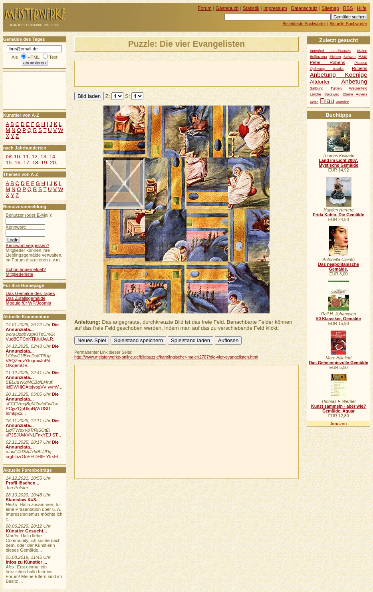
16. (18, 162)
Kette (314, 102)
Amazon (338, 423)
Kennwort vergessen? (27, 245)
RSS (348, 8)
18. (36, 162)
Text (53, 57)
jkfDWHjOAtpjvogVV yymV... (34, 387)
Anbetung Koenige (338, 74)
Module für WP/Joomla (28, 303)
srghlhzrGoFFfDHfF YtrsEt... (34, 456)
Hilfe (362, 8)
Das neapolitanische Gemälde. (338, 266)
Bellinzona (318, 57)
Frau (327, 101)
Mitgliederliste (19, 274)
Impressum (275, 8)
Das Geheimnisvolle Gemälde (338, 362)
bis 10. (13, 156)
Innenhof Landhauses (330, 51)
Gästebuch (227, 8)
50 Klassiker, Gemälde (338, 318)
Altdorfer (320, 82)
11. (26, 156)
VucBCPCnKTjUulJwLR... (31, 339)
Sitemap (330, 8)
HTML (34, 57)
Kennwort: (16, 227)
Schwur (349, 57)
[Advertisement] (168, 73)
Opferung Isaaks (327, 69)
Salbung (316, 88)
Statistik (251, 8)
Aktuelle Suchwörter (348, 23)
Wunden (342, 102)
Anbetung (354, 81)
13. (44, 156)
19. (44, 162)
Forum (205, 8)
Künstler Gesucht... (26, 530)
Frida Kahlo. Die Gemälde (338, 214)
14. (52, 156)
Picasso (360, 63)
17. (27, 162)
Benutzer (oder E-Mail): (29, 215)
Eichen (335, 57)
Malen (362, 51)
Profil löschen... (22, 482)
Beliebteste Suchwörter (304, 23)
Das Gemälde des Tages (30, 293)
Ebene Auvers (355, 94)
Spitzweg (331, 94)
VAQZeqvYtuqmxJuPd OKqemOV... (28, 363)
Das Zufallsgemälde (26, 298)
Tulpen (336, 88)
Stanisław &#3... (23, 499)
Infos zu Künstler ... (26, 562)
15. (9, 162)
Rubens (359, 68)
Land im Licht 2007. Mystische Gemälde (338, 162)
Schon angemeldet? (26, 269)
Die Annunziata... (32, 327)
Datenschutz (304, 8)
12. (35, 156)
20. (53, 162)
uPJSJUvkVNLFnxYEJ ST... (33, 435)
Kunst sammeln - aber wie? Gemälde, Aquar (338, 408)
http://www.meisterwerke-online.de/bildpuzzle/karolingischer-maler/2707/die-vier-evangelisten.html (166, 357)
